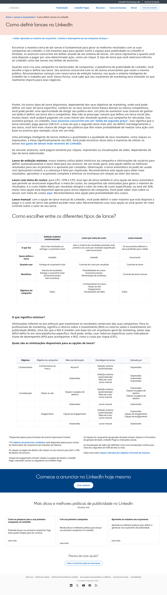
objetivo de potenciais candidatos (29, 442)
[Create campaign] (149, 8)
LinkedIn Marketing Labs (130, 2)
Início (8, 17)
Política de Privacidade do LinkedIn (65, 577)
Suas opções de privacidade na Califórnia (95, 577)
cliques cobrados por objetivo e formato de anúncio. (125, 452)
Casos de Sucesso (117, 7)
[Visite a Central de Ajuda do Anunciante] (83, 563)
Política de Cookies (42, 577)
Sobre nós (29, 577)
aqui (49, 193)
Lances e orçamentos (24, 17)
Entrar (134, 7)
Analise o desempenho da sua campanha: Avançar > (83, 38)
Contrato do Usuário (120, 577)
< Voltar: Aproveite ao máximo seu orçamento (34, 38)
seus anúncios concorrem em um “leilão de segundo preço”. (90, 121)
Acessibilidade (135, 577)
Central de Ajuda (151, 2)
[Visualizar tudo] (83, 507)
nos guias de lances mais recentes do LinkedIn (51, 143)
